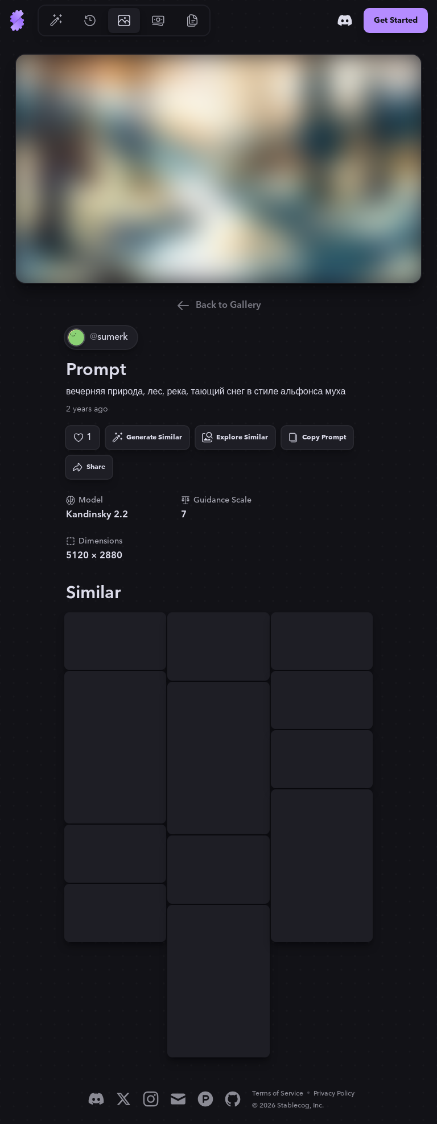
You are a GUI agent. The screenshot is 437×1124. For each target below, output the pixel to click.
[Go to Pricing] (158, 20)
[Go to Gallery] (124, 20)
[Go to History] (90, 20)
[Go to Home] (17, 20)
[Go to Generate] (56, 20)
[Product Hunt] (205, 1099)
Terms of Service (277, 1093)
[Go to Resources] (192, 20)
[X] (123, 1099)
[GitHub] (232, 1099)
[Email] (178, 1099)
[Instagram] (150, 1099)
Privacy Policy (334, 1093)
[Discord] (345, 20)
